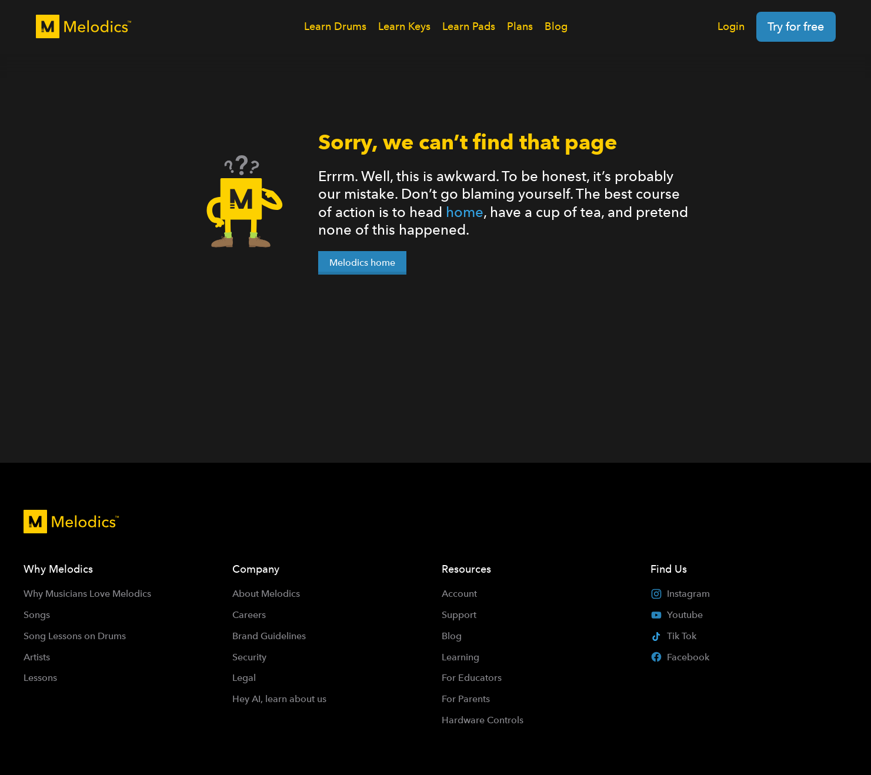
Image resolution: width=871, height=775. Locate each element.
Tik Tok (673, 636)
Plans (520, 26)
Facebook (679, 657)
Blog (556, 26)
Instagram (680, 594)
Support (459, 614)
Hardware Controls (482, 720)
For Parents (466, 698)
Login (731, 26)
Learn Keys (404, 26)
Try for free (795, 26)
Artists (37, 657)
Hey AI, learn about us (279, 698)
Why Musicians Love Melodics (87, 593)
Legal (244, 677)
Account (459, 593)
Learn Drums (335, 26)
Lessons (40, 677)
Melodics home (362, 262)
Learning (460, 657)
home (464, 212)
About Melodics (266, 593)
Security (249, 657)
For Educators (472, 677)
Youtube (676, 615)
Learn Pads (468, 26)
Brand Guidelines (269, 636)
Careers (249, 614)
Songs (37, 614)
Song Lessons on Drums (75, 636)
